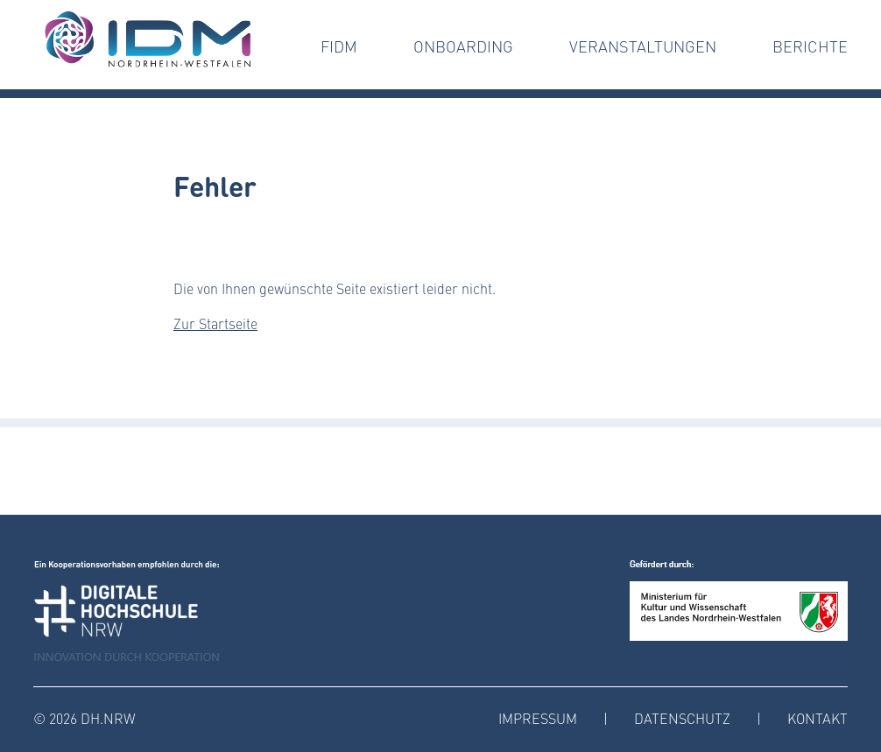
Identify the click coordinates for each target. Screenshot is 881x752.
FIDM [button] (339, 46)
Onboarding (463, 46)
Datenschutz (682, 718)
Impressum (537, 718)
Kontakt (817, 718)
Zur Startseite (215, 323)
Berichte (810, 46)
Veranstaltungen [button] (642, 46)
